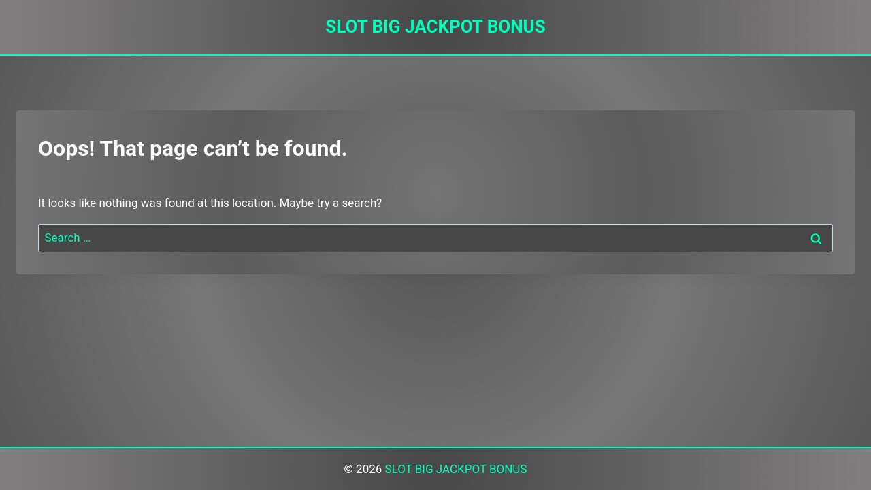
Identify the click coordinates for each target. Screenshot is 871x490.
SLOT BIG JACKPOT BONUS (456, 469)
